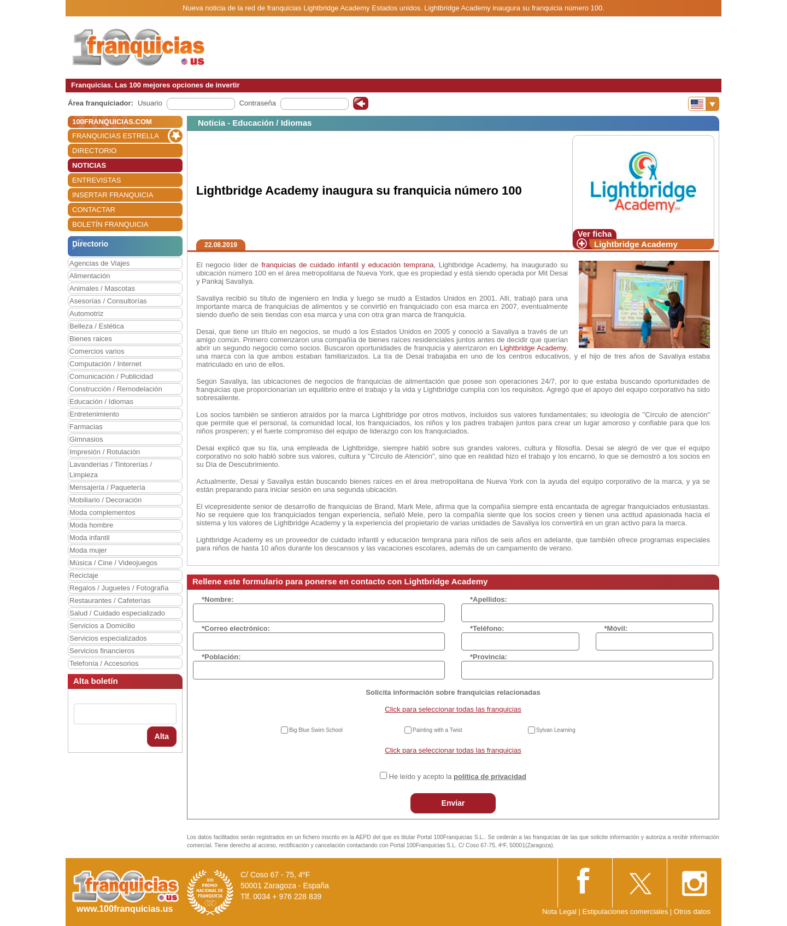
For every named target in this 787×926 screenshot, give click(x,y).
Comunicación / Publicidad (111, 376)
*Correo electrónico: (236, 628)
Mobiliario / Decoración (105, 500)
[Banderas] (703, 104)
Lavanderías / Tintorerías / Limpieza (110, 469)
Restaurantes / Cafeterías (109, 600)
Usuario (150, 103)
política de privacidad (490, 776)
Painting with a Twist (437, 730)
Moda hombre (91, 525)
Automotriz (86, 313)
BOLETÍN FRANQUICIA (110, 224)
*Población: (221, 657)
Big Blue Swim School (316, 730)
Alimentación (89, 276)
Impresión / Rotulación (104, 452)
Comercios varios (96, 351)
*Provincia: (488, 657)
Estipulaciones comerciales (625, 911)
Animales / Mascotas (102, 288)
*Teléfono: (487, 628)
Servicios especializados (108, 638)
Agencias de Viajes (99, 263)
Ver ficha (595, 233)
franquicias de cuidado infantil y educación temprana (347, 265)
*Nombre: (218, 599)
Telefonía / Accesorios (103, 663)
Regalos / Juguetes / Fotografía (118, 588)
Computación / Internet (105, 364)
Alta (162, 736)
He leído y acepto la (457, 776)
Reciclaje (83, 575)
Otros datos (692, 911)
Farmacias (86, 427)
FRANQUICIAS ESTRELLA (115, 136)
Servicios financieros (101, 651)
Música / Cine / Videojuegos (113, 563)
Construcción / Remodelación (115, 389)
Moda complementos (102, 512)
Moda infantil (89, 538)
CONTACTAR (93, 210)
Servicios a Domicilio (102, 626)
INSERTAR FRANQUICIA (112, 195)
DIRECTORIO (94, 150)
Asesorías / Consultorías (108, 301)
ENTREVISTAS (96, 180)
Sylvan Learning (555, 730)
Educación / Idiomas (101, 401)
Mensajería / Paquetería (107, 487)
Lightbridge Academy (636, 244)
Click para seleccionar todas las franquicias (453, 709)
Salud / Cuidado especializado (117, 613)
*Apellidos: (488, 599)
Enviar (453, 803)
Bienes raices (90, 339)
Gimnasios (86, 439)
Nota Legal (559, 911)
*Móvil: (616, 628)
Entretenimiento (94, 414)
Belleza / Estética (96, 326)
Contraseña (257, 103)
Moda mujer (88, 550)
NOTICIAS (89, 165)
